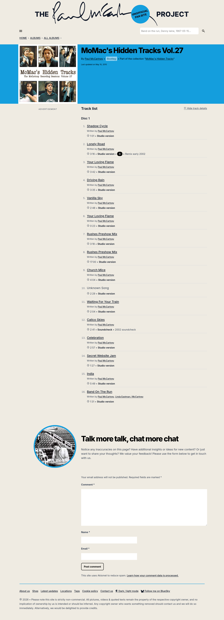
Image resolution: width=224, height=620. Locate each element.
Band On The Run (99, 392)
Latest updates (49, 591)
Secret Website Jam (101, 356)
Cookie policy (90, 591)
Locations (66, 591)
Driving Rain (95, 180)
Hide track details (195, 108)
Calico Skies (96, 320)
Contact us (106, 591)
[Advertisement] (47, 132)
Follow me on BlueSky (155, 591)
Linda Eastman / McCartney (129, 396)
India (90, 374)
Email (85, 548)
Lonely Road (96, 144)
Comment (88, 484)
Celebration (95, 338)
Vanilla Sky (95, 198)
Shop (35, 591)
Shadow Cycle (97, 126)
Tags (77, 591)
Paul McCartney (94, 58)
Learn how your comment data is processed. (152, 575)
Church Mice (96, 270)
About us (24, 591)
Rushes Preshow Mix (102, 234)
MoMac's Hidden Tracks (159, 58)
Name (85, 532)
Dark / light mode (126, 591)
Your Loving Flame (100, 162)
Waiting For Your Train (103, 302)
